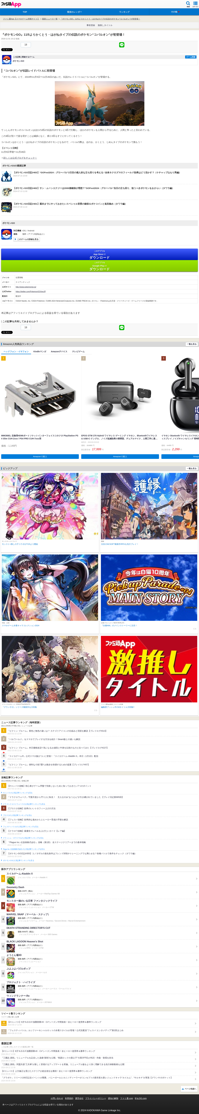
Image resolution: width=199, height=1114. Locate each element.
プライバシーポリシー (95, 1098)
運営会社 (79, 1098)
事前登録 (91, 25)
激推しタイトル (105, 25)
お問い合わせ (57, 1098)
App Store (99, 254)
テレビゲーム (78, 351)
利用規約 (69, 1098)
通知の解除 (113, 1098)
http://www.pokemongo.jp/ (26, 287)
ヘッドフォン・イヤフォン (16, 351)
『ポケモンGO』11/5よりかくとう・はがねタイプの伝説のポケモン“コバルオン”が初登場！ (100, 19)
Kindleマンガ (39, 351)
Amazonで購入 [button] (40, 456)
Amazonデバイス (59, 351)
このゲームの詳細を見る (28, 239)
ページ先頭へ (190, 1089)
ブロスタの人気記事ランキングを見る (17, 815)
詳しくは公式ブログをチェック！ (20, 158)
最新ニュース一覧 (50, 19)
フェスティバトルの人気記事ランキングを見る (20, 827)
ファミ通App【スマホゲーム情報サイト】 (21, 19)
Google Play (99, 266)
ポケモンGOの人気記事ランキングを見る (18, 860)
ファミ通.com (126, 1098)
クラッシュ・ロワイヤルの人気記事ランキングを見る (23, 838)
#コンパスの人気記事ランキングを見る (17, 793)
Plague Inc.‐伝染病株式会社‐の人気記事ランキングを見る (24, 849)
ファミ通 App (11, 4)
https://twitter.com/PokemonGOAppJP (31, 292)
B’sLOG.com (141, 1098)
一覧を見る (192, 344)
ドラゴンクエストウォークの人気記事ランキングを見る (24, 804)
